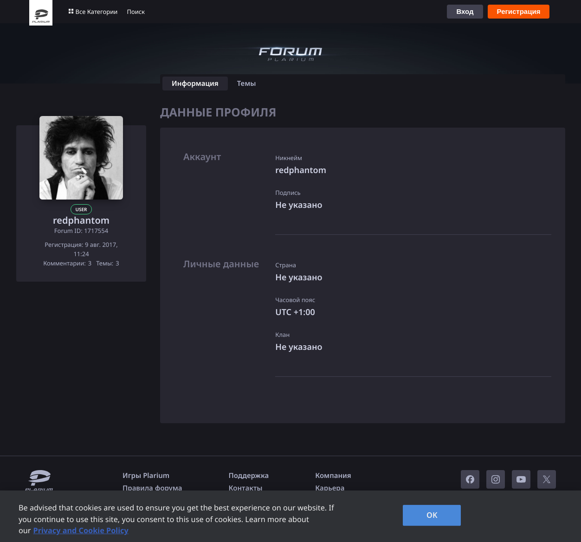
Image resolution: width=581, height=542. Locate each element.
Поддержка (249, 475)
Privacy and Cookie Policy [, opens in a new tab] (81, 530)
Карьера (329, 488)
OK (432, 515)
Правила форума (152, 488)
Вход (464, 11)
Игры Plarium (146, 475)
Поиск (136, 11)
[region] (290, 516)
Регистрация (519, 11)
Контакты (246, 488)
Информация (195, 83)
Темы (246, 83)
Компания (333, 475)
